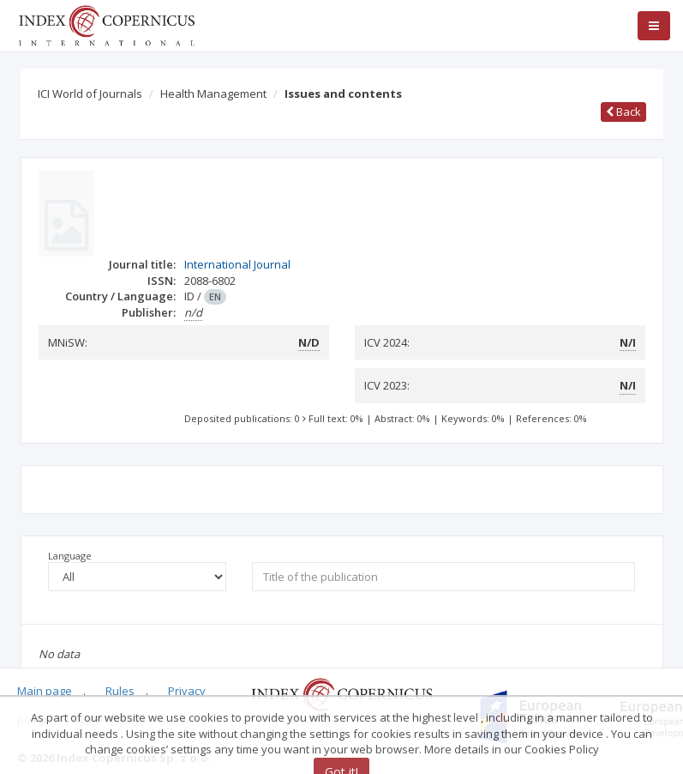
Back (623, 111)
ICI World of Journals (90, 93)
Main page (44, 690)
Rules (120, 690)
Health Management (213, 93)
